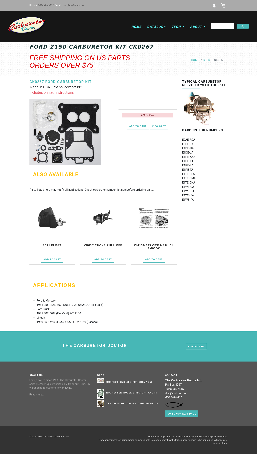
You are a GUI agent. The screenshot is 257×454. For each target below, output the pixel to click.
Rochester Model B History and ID (131, 393)
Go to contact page (181, 413)
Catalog (155, 27)
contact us (196, 346)
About (196, 27)
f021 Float (52, 245)
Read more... (37, 394)
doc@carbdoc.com (73, 5)
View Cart (159, 126)
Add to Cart (138, 126)
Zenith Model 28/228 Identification (132, 403)
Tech (177, 27)
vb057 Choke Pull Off (103, 245)
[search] (222, 26)
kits (206, 60)
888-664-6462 (45, 5)
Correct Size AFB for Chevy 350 (129, 382)
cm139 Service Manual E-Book (154, 247)
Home (136, 27)
